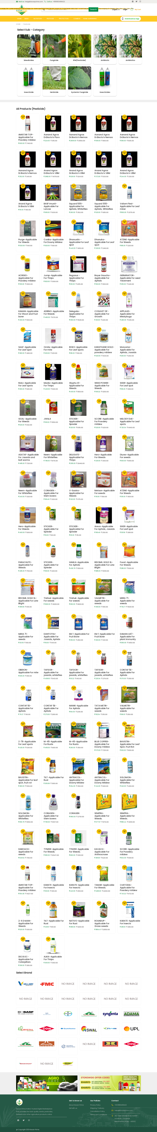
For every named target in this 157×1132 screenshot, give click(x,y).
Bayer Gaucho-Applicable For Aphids (102, 278)
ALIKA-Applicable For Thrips (53, 958)
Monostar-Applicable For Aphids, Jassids (128, 350)
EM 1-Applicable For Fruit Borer (79, 635)
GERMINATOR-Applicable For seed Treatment (130, 278)
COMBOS (76, 19)
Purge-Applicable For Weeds (27, 241)
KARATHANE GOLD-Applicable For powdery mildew (104, 350)
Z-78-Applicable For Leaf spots (27, 743)
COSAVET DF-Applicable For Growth (101, 314)
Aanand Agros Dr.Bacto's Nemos (78, 136)
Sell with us (73, 1108)
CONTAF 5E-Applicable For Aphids (127, 672)
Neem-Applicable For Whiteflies (53, 456)
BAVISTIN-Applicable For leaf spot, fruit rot (28, 780)
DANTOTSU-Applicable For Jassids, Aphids (52, 636)
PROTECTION (64, 19)
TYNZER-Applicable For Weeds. (54, 850)
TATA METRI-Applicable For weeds (101, 708)
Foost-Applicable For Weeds (129, 563)
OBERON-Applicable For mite (28, 671)
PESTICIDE (50, 19)
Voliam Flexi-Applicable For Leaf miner (130, 206)
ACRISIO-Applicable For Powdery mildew (27, 278)
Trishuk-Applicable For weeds (53, 599)
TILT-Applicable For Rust (54, 779)
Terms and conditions (98, 1114)
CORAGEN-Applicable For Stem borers (51, 816)
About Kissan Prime (76, 1105)
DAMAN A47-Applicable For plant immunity (128, 636)
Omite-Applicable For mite (53, 348)
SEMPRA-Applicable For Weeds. (101, 816)
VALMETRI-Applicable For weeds (101, 601)
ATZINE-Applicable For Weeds (129, 241)
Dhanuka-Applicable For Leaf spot (104, 242)
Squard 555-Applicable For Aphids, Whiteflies (78, 206)
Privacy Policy (95, 1105)
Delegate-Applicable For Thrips (76, 314)
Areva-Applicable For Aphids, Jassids (104, 528)
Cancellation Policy (97, 1111)
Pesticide (26, 24)
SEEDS (26, 19)
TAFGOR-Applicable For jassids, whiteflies (53, 672)
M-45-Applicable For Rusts (53, 743)
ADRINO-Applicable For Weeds (54, 312)
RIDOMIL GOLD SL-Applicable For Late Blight (104, 565)
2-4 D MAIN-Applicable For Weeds (25, 923)
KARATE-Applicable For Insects (54, 886)
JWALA (47, 418)
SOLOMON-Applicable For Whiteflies (127, 780)
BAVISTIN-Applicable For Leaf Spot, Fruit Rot (130, 744)
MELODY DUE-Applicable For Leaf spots (130, 421)
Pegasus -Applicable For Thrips (76, 278)
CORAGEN (74, 813)
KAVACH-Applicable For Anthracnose (101, 852)
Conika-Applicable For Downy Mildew (54, 241)
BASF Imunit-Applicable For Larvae (51, 206)
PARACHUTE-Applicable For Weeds (25, 565)
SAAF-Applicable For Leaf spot (27, 348)
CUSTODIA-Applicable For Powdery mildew (128, 887)
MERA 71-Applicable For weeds (127, 601)
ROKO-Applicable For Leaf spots (78, 348)
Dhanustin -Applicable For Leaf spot (79, 242)
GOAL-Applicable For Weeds (27, 420)
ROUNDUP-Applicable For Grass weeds (101, 923)
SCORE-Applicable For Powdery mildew (104, 421)
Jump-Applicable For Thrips (53, 277)
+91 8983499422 (121, 1105)
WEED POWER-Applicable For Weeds (101, 385)
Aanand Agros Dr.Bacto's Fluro (52, 136)
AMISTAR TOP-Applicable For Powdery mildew (27, 137)
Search (93, 9)
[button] (131, 9)
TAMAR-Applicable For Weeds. (104, 886)
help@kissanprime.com (124, 1110)
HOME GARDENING (90, 19)
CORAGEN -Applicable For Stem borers (51, 493)
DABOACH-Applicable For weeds (25, 852)
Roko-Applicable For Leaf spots (27, 384)
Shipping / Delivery (97, 1108)
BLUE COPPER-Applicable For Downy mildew (102, 744)
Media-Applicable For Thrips (53, 384)
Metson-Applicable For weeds (104, 492)
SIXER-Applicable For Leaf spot (129, 384)
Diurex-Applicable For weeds (129, 456)
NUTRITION (38, 19)
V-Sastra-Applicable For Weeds (76, 493)
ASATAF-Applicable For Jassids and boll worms (28, 457)
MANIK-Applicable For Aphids (78, 707)
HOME (19, 19)
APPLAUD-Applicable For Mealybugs (127, 314)
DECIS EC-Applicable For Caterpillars (25, 959)
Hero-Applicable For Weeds (103, 456)
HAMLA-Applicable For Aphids (79, 563)
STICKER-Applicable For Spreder (76, 421)
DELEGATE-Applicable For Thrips (76, 457)
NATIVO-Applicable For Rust (79, 922)
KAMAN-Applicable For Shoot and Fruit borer (28, 314)
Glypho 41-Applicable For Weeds (76, 385)
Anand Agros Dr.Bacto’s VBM (51, 172)
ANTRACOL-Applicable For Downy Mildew (76, 780)
